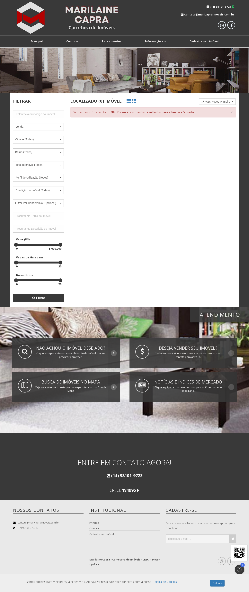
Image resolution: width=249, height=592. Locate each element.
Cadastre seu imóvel (204, 41)
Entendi (217, 583)
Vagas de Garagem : (30, 257)
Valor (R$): (23, 239)
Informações (155, 41)
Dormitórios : (25, 275)
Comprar (72, 41)
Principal (37, 41)
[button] (38, 127)
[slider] (16, 245)
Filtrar (38, 298)
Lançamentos (111, 41)
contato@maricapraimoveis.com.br (38, 522)
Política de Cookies (165, 582)
